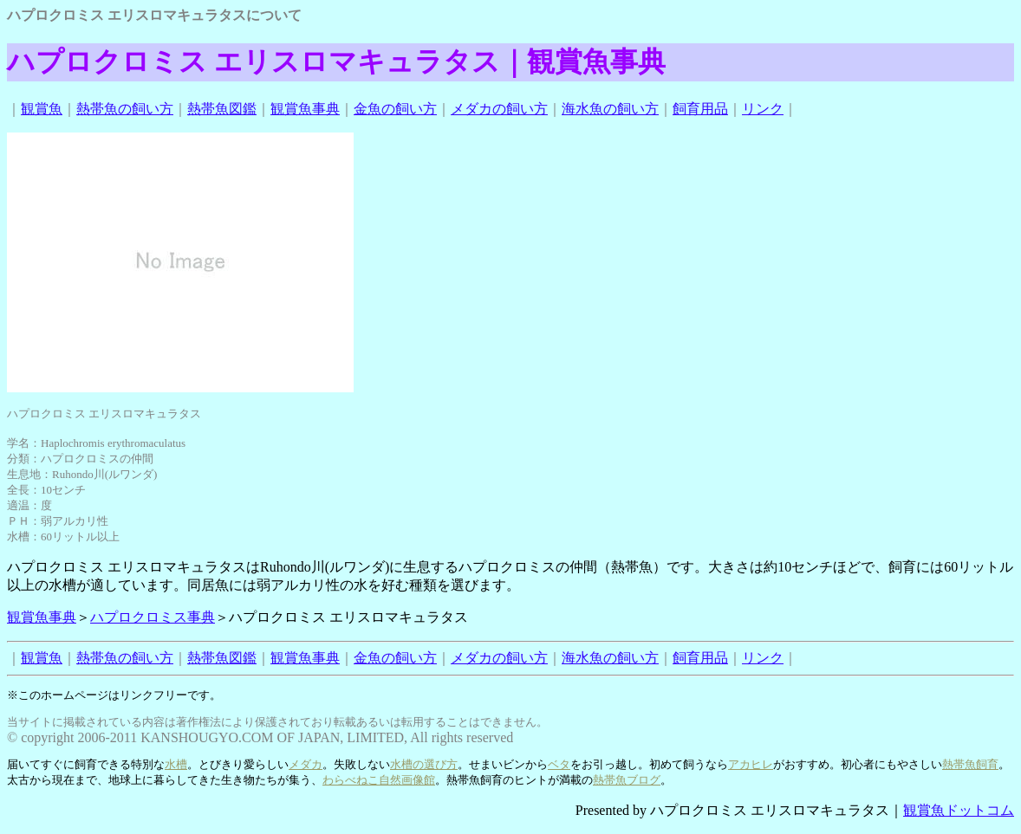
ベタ (559, 764)
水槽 (176, 764)
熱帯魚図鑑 (222, 108)
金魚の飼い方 (395, 108)
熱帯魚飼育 (970, 764)
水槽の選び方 (424, 764)
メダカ (305, 764)
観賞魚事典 (305, 108)
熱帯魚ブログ (626, 779)
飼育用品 (700, 108)
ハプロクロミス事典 (152, 617)
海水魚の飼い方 (610, 108)
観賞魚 (41, 108)
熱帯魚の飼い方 (124, 108)
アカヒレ (750, 764)
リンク (763, 108)
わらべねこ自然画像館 (378, 779)
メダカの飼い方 (499, 108)
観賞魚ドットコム (958, 810)
